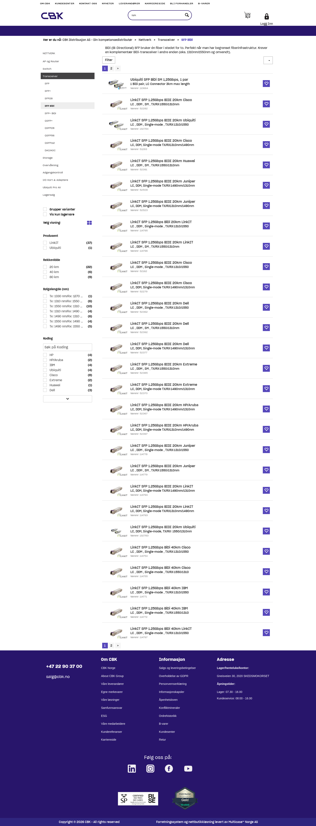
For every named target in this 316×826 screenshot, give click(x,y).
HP (51, 355)
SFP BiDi (187, 40)
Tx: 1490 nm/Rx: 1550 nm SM (66, 326)
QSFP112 (50, 142)
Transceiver (166, 40)
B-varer (204, 3)
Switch (47, 68)
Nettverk (145, 40)
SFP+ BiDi (50, 113)
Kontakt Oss (88, 3)
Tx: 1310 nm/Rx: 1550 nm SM (66, 301)
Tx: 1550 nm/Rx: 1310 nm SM (66, 306)
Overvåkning (50, 165)
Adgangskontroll (53, 172)
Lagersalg (49, 194)
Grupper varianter (62, 209)
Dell (52, 390)
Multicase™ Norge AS (243, 822)
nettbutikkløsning (201, 822)
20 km (54, 267)
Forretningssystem (169, 822)
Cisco (53, 375)
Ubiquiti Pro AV (52, 187)
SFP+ (48, 90)
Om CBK (45, 3)
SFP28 (49, 98)
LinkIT (53, 243)
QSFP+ (49, 120)
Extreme (55, 380)
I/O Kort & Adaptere (55, 179)
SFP (47, 83)
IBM (52, 365)
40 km (54, 272)
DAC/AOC (50, 150)
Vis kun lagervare (61, 214)
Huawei (54, 385)
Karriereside (155, 3)
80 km (54, 277)
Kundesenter (64, 3)
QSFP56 (49, 135)
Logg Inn (266, 24)
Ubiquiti (55, 248)
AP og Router (51, 61)
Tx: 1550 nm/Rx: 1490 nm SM (66, 321)
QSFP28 (49, 127)
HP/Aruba (56, 360)
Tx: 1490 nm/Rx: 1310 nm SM (66, 316)
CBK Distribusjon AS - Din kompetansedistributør (97, 40)
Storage (48, 157)
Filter (108, 60)
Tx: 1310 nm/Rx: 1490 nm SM (66, 311)
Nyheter (108, 3)
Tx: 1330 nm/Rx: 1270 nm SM (66, 296)
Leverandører (129, 3)
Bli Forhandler (181, 3)
